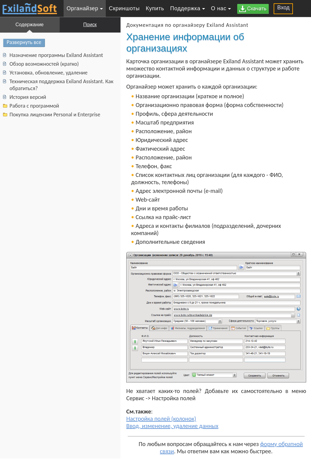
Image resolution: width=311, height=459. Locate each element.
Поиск (89, 24)
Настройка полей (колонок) (161, 418)
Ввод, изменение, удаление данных (172, 425)
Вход (283, 8)
